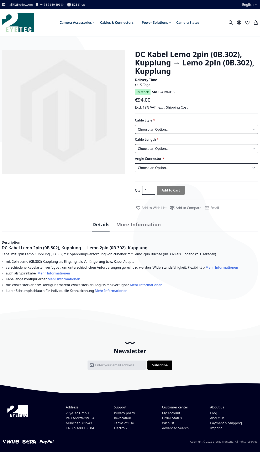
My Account (171, 413)
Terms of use (124, 423)
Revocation (122, 418)
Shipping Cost (177, 107)
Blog (213, 413)
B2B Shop (76, 5)
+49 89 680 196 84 (49, 5)
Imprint (216, 428)
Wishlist (168, 423)
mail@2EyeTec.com (17, 5)
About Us (217, 418)
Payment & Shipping (226, 423)
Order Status (172, 418)
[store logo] (18, 22)
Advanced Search (175, 428)
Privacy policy (124, 413)
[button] (63, 112)
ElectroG (120, 428)
